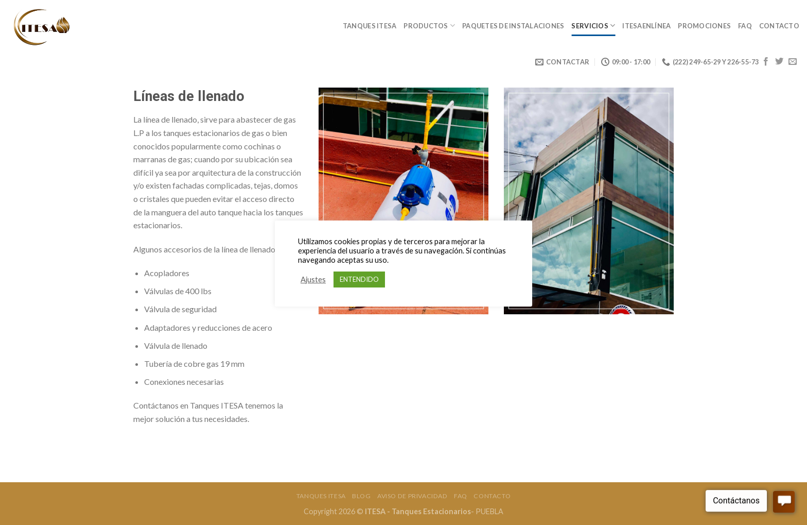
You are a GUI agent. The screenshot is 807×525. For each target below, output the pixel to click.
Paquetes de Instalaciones (513, 26)
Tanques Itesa (369, 26)
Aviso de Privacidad (412, 496)
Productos (429, 25)
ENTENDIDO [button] (359, 279)
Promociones (704, 26)
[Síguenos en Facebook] (766, 61)
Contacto (779, 26)
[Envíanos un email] (792, 61)
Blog (361, 496)
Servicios (593, 25)
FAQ (745, 26)
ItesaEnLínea (646, 26)
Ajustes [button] (313, 279)
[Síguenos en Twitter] (779, 61)
